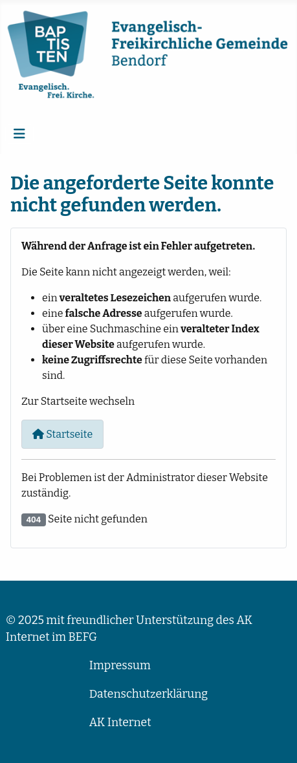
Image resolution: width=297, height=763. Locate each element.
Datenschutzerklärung (148, 694)
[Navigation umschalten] (19, 134)
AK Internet (120, 722)
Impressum (120, 665)
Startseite (62, 434)
